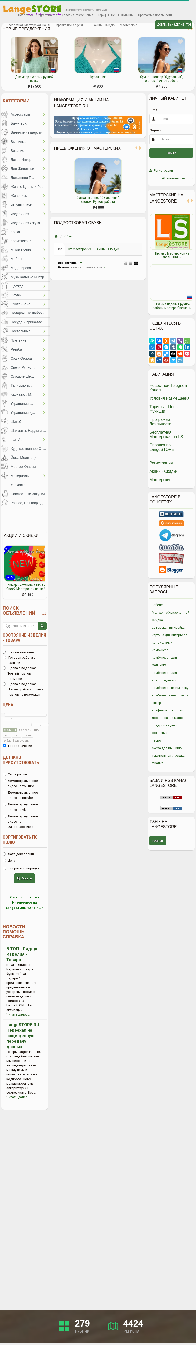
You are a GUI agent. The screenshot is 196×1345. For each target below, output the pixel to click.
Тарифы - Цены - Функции (116, 15)
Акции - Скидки (104, 25)
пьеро (156, 740)
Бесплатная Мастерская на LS (28, 25)
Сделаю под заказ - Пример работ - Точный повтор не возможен (23, 689)
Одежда (17, 286)
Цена (8, 704)
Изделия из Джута (25, 223)
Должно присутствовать (21, 760)
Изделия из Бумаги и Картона (24, 214)
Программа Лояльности (155, 15)
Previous (145, 261)
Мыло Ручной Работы (24, 250)
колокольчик (162, 642)
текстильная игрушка (168, 755)
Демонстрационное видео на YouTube (20, 783)
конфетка (159, 710)
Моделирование (24, 268)
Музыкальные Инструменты (30, 277)
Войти (171, 153)
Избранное (8, 15)
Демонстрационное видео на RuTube (20, 795)
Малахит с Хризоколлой (170, 612)
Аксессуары (20, 114)
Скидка (157, 620)
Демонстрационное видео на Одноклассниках (20, 821)
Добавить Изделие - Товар (174, 24)
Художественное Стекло (30, 449)
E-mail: (155, 110)
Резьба (16, 349)
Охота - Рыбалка (24, 304)
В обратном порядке (21, 868)
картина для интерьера (169, 635)
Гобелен (158, 605)
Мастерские (128, 25)
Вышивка (18, 142)
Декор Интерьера (24, 160)
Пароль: (156, 130)
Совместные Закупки (28, 494)
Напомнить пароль (177, 178)
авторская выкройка (168, 627)
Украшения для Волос (24, 413)
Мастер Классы (23, 467)
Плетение (18, 340)
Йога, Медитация (24, 458)
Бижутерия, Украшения (24, 123)
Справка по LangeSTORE (71, 25)
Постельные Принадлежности (24, 331)
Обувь (16, 295)
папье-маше (173, 718)
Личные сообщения (143, 25)
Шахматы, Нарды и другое (30, 431)
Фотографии (15, 774)
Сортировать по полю (20, 839)
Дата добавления (19, 854)
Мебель (17, 259)
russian (157, 840)
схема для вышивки (167, 748)
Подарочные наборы (27, 313)
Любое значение (18, 652)
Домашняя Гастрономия (24, 178)
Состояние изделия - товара (24, 637)
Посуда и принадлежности (30, 322)
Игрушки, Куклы (23, 205)
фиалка (157, 763)
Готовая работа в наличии (19, 660)
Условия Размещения (77, 15)
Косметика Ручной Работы (24, 241)
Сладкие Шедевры (24, 376)
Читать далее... (18, 1014)
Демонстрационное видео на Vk (20, 807)
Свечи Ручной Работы (24, 367)
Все (59, 249)
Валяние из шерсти (26, 132)
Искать (24, 878)
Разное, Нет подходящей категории (30, 503)
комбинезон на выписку (170, 688)
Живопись (19, 196)
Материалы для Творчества (24, 476)
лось (155, 718)
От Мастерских (79, 249)
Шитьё (16, 422)
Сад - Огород (21, 358)
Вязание (17, 151)
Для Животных (23, 169)
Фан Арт (17, 440)
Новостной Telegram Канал (37, 15)
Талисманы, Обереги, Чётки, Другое (24, 385)
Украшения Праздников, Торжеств (24, 403)
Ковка (15, 232)
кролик (177, 710)
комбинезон (161, 650)
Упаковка (18, 485)
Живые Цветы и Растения (30, 187)
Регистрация (161, 170)
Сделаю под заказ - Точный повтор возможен (20, 673)
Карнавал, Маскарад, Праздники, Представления (24, 394)
